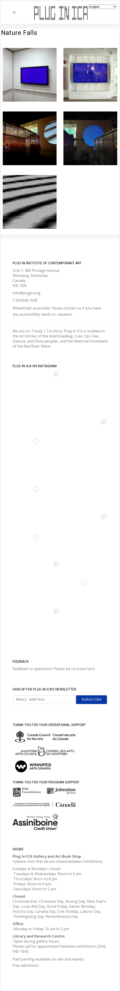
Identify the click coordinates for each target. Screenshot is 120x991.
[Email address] (44, 699)
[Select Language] (102, 7)
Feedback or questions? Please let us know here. (54, 668)
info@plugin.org (27, 292)
